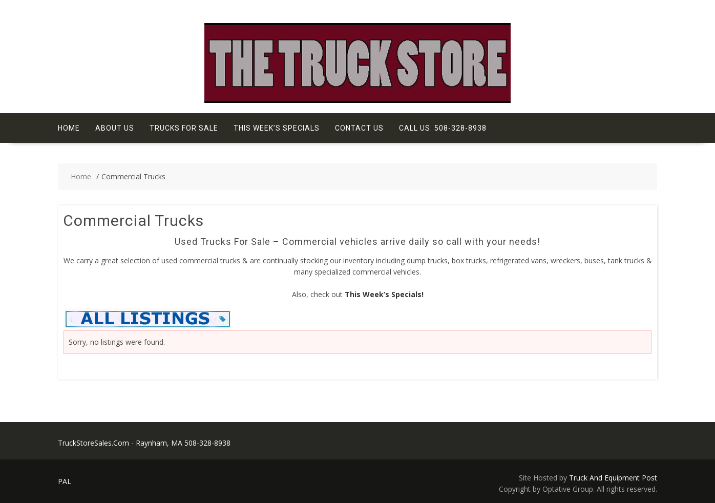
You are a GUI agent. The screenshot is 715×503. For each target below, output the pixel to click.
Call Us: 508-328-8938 (443, 128)
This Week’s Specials (277, 128)
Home (69, 128)
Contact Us (359, 128)
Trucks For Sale (184, 128)
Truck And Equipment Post (613, 478)
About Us (114, 128)
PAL (64, 481)
